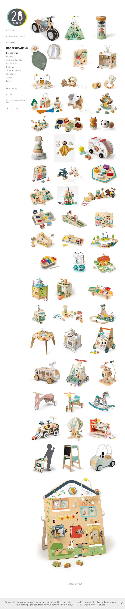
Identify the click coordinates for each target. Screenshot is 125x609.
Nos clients (11, 88)
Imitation (10, 56)
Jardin (9, 77)
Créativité (10, 74)
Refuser (101, 604)
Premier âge (12, 52)
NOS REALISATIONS (17, 48)
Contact (10, 94)
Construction (12, 63)
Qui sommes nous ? (15, 36)
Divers (9, 81)
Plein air (10, 67)
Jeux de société (13, 70)
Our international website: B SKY (16, 101)
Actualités (11, 42)
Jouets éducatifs (14, 59)
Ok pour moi (90, 604)
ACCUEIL (10, 30)
